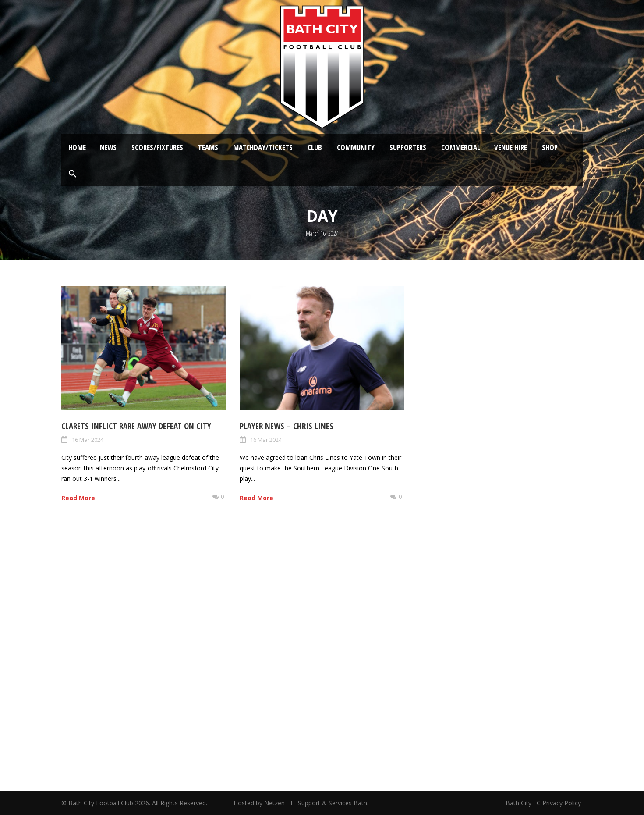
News (108, 147)
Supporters (407, 147)
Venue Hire (510, 147)
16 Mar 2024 (87, 440)
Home (77, 147)
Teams (208, 147)
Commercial (460, 147)
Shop (550, 147)
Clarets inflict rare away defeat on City (136, 426)
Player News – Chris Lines (286, 426)
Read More (78, 498)
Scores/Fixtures (157, 147)
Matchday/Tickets (263, 147)
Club (315, 147)
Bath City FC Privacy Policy (544, 803)
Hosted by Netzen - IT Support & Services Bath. (301, 803)
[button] (72, 174)
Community (356, 147)
